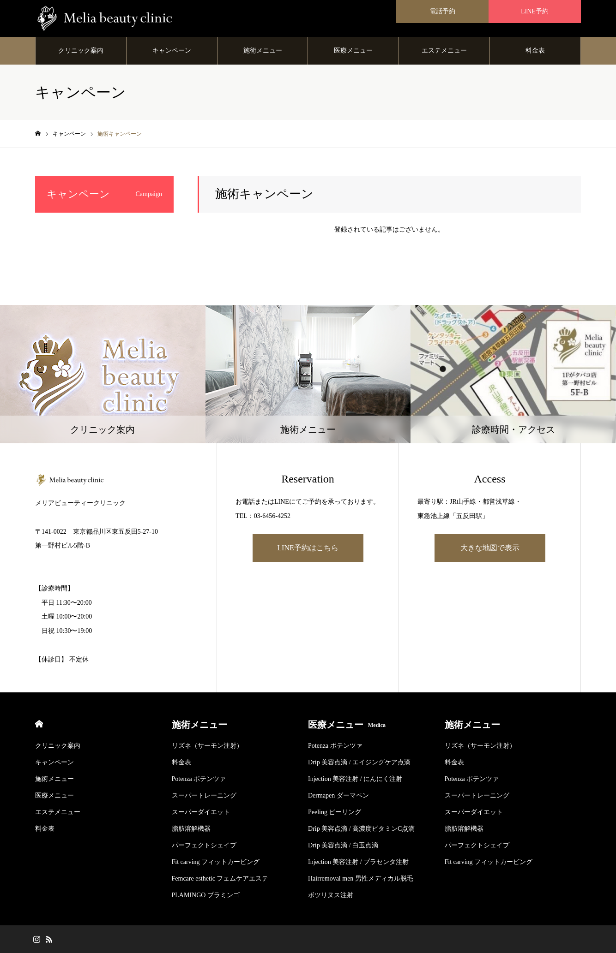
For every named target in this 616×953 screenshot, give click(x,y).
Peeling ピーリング (335, 812)
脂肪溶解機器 (191, 828)
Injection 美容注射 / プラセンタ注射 (358, 861)
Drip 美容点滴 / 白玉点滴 (343, 845)
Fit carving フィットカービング (216, 861)
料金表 (535, 50)
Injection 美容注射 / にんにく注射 (355, 778)
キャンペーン (171, 50)
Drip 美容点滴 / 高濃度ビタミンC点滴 (361, 828)
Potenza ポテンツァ (199, 778)
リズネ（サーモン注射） (207, 745)
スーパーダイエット (201, 812)
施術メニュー (262, 50)
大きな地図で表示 (489, 548)
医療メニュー (353, 50)
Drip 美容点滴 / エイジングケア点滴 (359, 762)
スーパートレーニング (204, 795)
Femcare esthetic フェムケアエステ (220, 878)
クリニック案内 (80, 50)
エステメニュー (444, 50)
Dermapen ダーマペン (338, 795)
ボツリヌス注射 (330, 895)
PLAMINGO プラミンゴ (206, 895)
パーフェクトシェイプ (204, 845)
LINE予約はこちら (307, 548)
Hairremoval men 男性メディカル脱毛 (360, 878)
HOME (39, 724)
